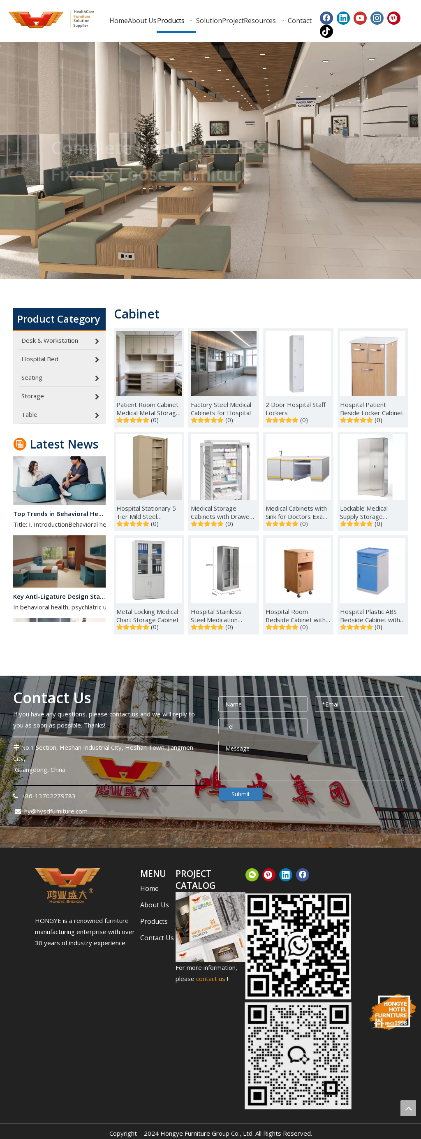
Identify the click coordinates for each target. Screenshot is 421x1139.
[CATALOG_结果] (211, 927)
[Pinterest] (393, 18)
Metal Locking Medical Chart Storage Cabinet (147, 615)
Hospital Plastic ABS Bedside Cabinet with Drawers (370, 615)
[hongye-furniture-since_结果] (392, 1012)
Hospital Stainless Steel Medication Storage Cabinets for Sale (220, 615)
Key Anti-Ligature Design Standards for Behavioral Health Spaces (59, 599)
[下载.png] (67, 885)
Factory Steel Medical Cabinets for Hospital (221, 408)
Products (154, 921)
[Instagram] (377, 18)
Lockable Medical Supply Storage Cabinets (364, 512)
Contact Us (157, 937)
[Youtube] (360, 18)
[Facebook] (326, 18)
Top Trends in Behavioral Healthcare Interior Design (59, 517)
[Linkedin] (343, 18)
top (408, 1108)
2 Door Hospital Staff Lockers (296, 408)
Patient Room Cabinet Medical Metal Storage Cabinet (148, 408)
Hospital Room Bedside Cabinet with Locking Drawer (296, 615)
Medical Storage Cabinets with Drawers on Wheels (223, 512)
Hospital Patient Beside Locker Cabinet (371, 408)
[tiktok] (326, 31)
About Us (154, 904)
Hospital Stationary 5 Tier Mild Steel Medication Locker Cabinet (146, 512)
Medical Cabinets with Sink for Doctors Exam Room (297, 512)
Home (149, 888)
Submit (240, 794)
